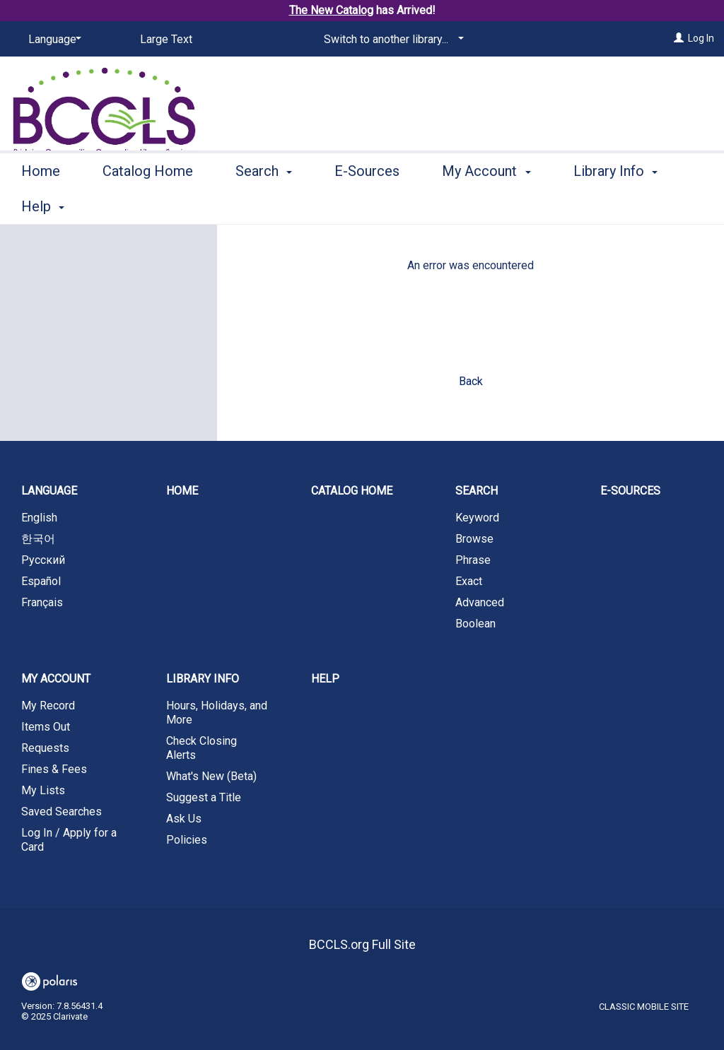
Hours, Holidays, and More (216, 712)
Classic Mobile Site (644, 1006)
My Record (48, 705)
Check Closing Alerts (201, 748)
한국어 (38, 538)
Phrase (473, 560)
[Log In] (679, 38)
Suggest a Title (203, 797)
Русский (43, 560)
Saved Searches (61, 811)
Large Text (166, 39)
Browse (474, 538)
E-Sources (366, 204)
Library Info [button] (202, 678)
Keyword (477, 517)
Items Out (45, 726)
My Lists (43, 790)
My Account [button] (486, 204)
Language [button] (49, 490)
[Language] (52, 39)
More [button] (601, 206)
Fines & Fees (54, 769)
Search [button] (263, 204)
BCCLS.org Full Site (362, 944)
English (39, 517)
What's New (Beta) (211, 776)
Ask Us (184, 818)
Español (41, 581)
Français (42, 602)
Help (325, 678)
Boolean (475, 623)
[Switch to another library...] (391, 39)
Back (471, 381)
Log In (701, 38)
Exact (468, 581)
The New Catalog (331, 10)
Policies (186, 840)
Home (40, 204)
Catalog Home (148, 204)
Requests (45, 748)
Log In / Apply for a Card (69, 840)
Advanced (479, 602)
